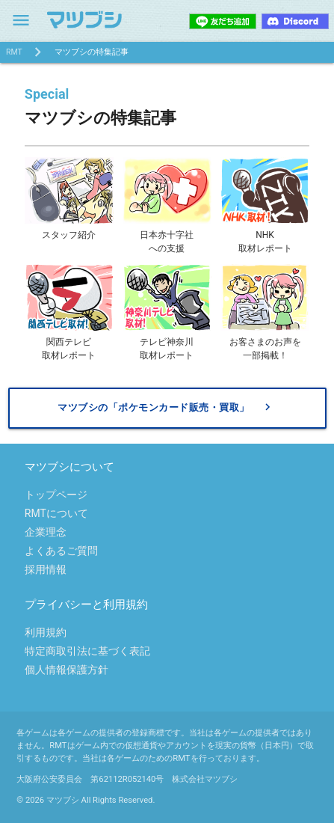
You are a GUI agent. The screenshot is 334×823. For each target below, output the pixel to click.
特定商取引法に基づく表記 (87, 651)
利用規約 (46, 632)
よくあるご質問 (61, 551)
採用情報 (46, 569)
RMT (14, 52)
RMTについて (56, 513)
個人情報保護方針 (66, 670)
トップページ (56, 495)
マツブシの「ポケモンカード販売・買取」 (166, 407)
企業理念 (46, 532)
